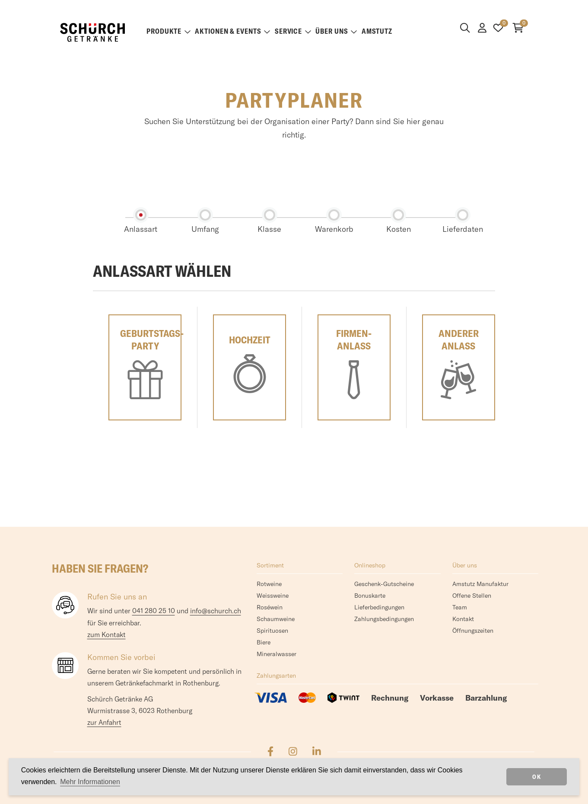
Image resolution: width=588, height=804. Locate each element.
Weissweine (273, 595)
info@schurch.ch (215, 610)
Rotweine (269, 584)
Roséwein (270, 607)
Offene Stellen (471, 595)
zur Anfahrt (104, 722)
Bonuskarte (369, 595)
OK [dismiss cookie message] (536, 777)
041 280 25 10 (153, 610)
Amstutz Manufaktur (480, 584)
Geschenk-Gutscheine (384, 584)
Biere (263, 642)
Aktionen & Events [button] (232, 31)
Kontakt (463, 619)
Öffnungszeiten (472, 630)
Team (459, 607)
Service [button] (293, 31)
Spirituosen (272, 630)
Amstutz (377, 31)
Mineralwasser (276, 654)
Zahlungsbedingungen (384, 619)
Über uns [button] (336, 31)
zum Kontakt (106, 634)
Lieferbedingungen (379, 607)
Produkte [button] (168, 31)
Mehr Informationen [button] (90, 781)
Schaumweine (276, 619)
